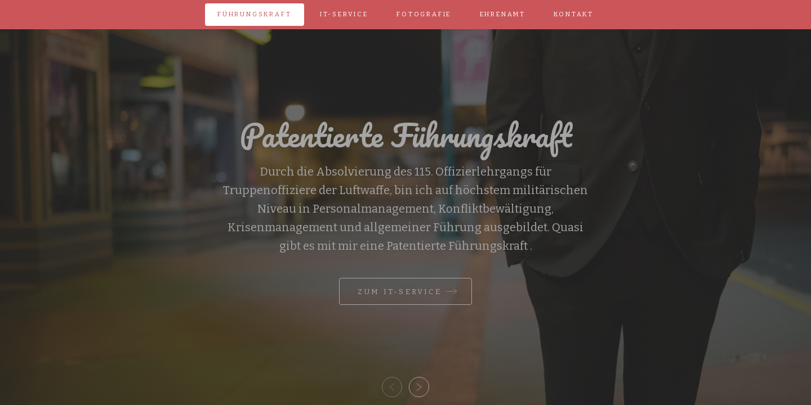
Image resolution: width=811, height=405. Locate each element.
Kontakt (574, 14)
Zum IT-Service (400, 291)
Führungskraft (254, 14)
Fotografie (423, 14)
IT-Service (344, 14)
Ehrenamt (502, 14)
